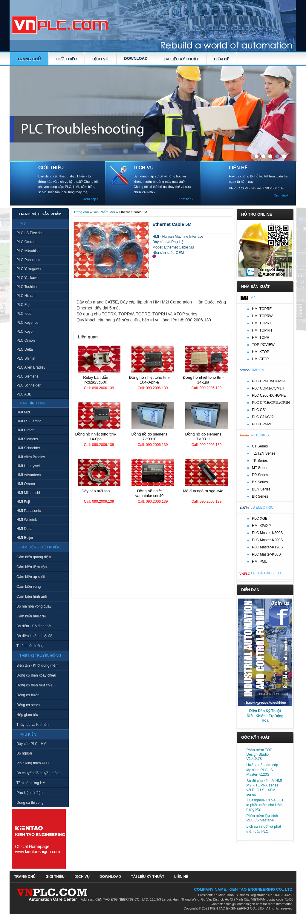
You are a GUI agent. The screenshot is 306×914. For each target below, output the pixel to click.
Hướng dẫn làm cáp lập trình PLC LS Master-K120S (262, 770)
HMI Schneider (28, 448)
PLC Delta (24, 349)
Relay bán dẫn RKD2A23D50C (95, 379)
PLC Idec (23, 314)
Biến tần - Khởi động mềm (37, 665)
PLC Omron (25, 242)
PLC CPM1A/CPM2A (269, 381)
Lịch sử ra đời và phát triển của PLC (264, 829)
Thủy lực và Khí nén (32, 725)
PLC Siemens (27, 376)
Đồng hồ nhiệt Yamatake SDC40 (149, 493)
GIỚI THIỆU (66, 59)
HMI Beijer (24, 538)
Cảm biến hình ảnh (31, 596)
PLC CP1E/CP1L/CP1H (271, 403)
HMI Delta (24, 529)
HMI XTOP (260, 352)
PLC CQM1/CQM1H (268, 388)
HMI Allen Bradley (30, 457)
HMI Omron (25, 484)
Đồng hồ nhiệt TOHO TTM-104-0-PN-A (149, 379)
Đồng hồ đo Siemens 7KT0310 (149, 436)
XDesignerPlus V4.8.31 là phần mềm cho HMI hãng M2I (265, 805)
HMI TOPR (260, 337)
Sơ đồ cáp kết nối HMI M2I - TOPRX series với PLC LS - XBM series (264, 788)
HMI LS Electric (28, 421)
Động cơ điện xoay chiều (36, 675)
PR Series (260, 475)
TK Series (260, 460)
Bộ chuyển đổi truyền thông (38, 773)
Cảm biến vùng (28, 587)
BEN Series (261, 489)
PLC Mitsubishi (28, 251)
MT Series (260, 468)
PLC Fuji (23, 305)
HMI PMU (259, 561)
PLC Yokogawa (28, 269)
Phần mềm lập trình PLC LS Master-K (262, 818)
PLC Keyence (27, 322)
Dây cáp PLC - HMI (31, 744)
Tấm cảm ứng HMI (31, 783)
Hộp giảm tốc (27, 715)
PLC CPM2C (262, 424)
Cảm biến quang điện (33, 557)
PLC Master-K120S (267, 547)
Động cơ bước (27, 695)
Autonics (259, 435)
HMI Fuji (23, 502)
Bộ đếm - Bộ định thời (33, 626)
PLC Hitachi (25, 296)
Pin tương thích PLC (32, 763)
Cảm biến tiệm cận (31, 567)
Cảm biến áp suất (30, 577)
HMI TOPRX (262, 323)
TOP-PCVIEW (263, 345)
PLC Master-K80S (266, 554)
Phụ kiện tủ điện (29, 793)
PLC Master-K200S (267, 540)
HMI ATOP (260, 359)
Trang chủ (29, 59)
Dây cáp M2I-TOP (96, 491)
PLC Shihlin (25, 358)
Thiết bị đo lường (30, 646)
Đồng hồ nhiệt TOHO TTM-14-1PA (203, 379)
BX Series (260, 482)
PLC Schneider (28, 385)
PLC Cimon (25, 340)
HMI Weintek (26, 520)
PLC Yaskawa (27, 278)
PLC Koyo (24, 331)
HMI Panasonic (28, 511)
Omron (257, 370)
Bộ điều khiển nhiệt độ (34, 636)
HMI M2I (23, 412)
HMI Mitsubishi (28, 493)
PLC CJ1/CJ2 (263, 417)
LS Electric (261, 507)
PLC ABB (23, 394)
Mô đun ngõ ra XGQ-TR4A (203, 491)
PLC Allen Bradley (30, 367)
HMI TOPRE (262, 309)
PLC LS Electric (29, 233)
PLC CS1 (259, 410)
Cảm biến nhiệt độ (31, 616)
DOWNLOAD (135, 58)
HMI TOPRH (262, 330)
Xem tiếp (89, 199)
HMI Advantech (28, 475)
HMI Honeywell (28, 466)
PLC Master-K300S (267, 533)
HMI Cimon (25, 430)
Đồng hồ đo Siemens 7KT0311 (203, 436)
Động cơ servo (28, 705)
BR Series (260, 496)
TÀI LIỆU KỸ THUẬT (180, 59)
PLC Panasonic (28, 260)
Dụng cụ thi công (30, 802)
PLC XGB (259, 518)
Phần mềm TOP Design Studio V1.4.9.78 (259, 754)
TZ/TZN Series (264, 453)
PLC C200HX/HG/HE (269, 395)
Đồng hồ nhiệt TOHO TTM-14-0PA (95, 436)
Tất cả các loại (265, 573)
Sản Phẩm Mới (104, 212)
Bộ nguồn (24, 753)
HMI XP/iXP (261, 526)
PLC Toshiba (26, 287)
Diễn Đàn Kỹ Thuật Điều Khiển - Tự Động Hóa (265, 716)
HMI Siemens (27, 439)
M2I (253, 298)
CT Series (260, 446)
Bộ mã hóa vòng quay (33, 606)
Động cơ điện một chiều (35, 685)
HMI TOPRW (262, 316)
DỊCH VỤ (100, 59)
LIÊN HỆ (221, 59)
